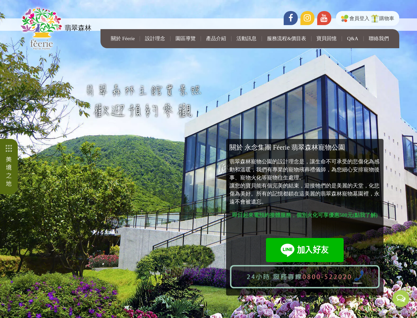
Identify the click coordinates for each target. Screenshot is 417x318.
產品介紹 (216, 38)
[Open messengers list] (401, 298)
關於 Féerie (123, 38)
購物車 (386, 18)
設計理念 (155, 38)
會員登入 (359, 18)
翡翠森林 (54, 28)
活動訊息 (246, 38)
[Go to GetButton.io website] (401, 311)
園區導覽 (186, 38)
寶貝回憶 (327, 38)
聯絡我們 (379, 38)
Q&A (352, 38)
